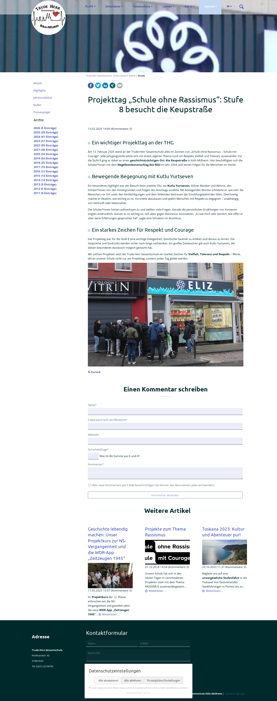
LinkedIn (105, 85)
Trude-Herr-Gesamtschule (98, 75)
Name (94, 405)
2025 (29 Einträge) (46, 132)
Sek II (188, 6)
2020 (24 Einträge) (46, 154)
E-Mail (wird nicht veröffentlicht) (107, 420)
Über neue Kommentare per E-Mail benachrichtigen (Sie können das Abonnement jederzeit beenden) (152, 485)
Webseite (93, 434)
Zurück (96, 372)
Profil (89, 6)
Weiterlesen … (111, 614)
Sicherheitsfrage (98, 449)
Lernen (167, 6)
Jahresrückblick (42, 97)
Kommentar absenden (165, 495)
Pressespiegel (41, 112)
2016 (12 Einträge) (46, 171)
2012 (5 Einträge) (45, 188)
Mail (120, 85)
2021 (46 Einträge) (46, 149)
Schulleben (112, 6)
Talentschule (141, 6)
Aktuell (37, 83)
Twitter (98, 85)
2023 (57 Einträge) (46, 141)
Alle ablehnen (132, 680)
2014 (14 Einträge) (46, 180)
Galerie (209, 6)
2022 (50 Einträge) (46, 145)
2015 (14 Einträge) (46, 175)
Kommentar (96, 464)
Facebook (91, 85)
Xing (112, 85)
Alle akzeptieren (108, 680)
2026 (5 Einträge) (45, 128)
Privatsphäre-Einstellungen (163, 680)
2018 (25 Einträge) (46, 162)
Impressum (231, 693)
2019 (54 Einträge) (46, 158)
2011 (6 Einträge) (45, 193)
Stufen (37, 105)
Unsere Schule (119, 75)
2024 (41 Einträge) (46, 136)
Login (242, 693)
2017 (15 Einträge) (46, 167)
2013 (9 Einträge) (45, 184)
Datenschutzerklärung (133, 693)
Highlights (39, 90)
